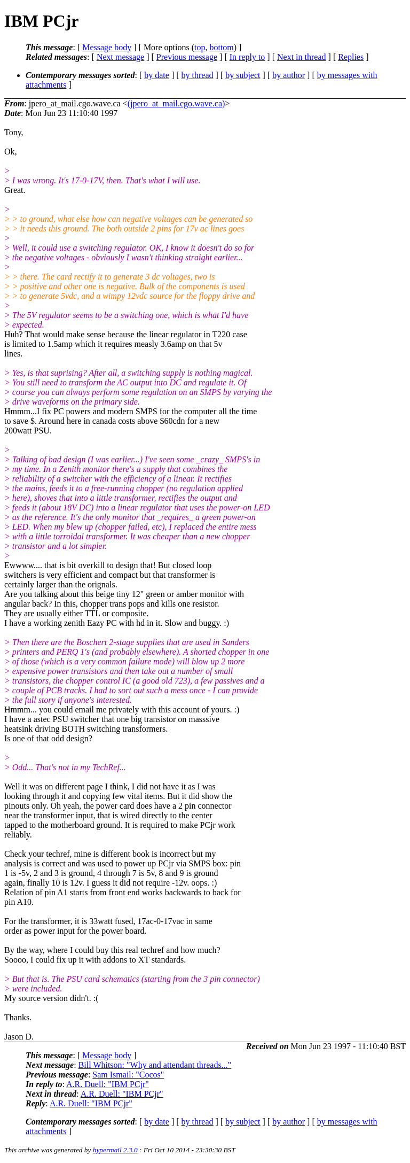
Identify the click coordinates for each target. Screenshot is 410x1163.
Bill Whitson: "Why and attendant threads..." (155, 1064)
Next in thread (301, 56)
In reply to (247, 56)
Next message (120, 56)
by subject (242, 75)
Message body (106, 47)
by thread (198, 75)
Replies (351, 56)
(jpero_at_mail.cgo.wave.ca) (176, 103)
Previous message (186, 56)
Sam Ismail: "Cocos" (128, 1074)
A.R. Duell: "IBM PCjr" (107, 1084)
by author (288, 75)
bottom (221, 47)
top (199, 47)
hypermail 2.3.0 (115, 1150)
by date (156, 75)
